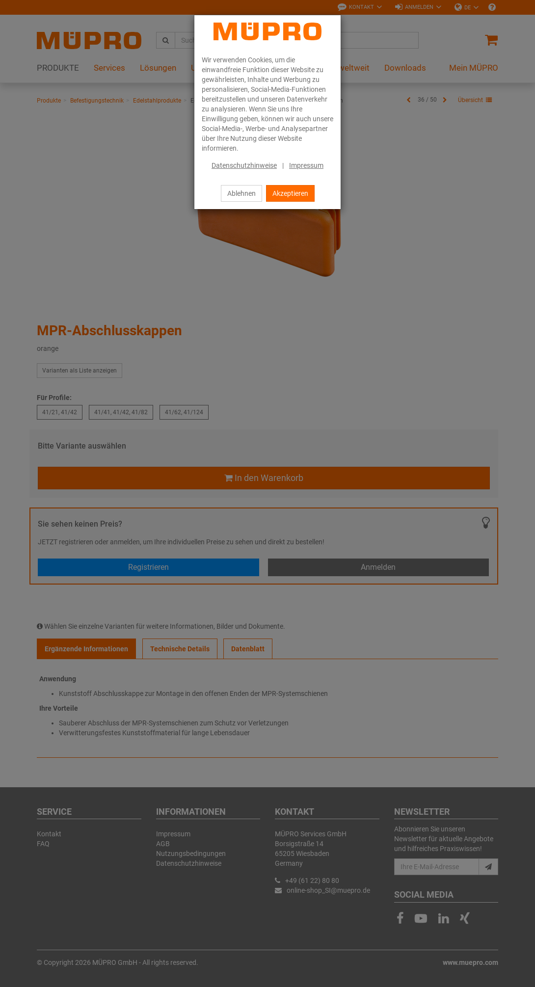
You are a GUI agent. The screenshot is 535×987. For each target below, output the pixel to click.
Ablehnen (241, 193)
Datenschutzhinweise (244, 165)
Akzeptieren (290, 193)
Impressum (306, 165)
